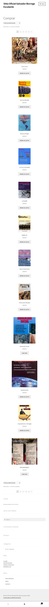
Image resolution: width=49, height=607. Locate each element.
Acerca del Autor (9, 578)
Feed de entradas (7, 563)
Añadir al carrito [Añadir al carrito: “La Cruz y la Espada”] (24, 174)
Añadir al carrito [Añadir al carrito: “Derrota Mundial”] (24, 107)
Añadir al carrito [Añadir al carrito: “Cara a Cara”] (24, 73)
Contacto (7, 584)
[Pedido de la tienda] (11, 23)
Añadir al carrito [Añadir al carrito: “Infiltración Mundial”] (24, 309)
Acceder (5, 561)
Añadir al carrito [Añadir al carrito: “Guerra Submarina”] (24, 276)
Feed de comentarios (8, 565)
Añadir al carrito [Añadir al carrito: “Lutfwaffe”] (24, 208)
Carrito (38, 603)
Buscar (24, 604)
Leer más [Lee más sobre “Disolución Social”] (24, 353)
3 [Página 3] (23, 31)
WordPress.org (7, 566)
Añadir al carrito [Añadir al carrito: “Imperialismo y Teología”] (24, 430)
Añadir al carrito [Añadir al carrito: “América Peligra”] (24, 140)
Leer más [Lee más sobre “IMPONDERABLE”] (24, 474)
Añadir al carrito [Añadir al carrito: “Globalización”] (24, 397)
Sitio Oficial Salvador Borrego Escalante (19, 5)
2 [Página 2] (20, 31)
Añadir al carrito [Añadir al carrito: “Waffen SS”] (24, 242)
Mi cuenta (8, 604)
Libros (6, 581)
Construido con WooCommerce (12, 597)
